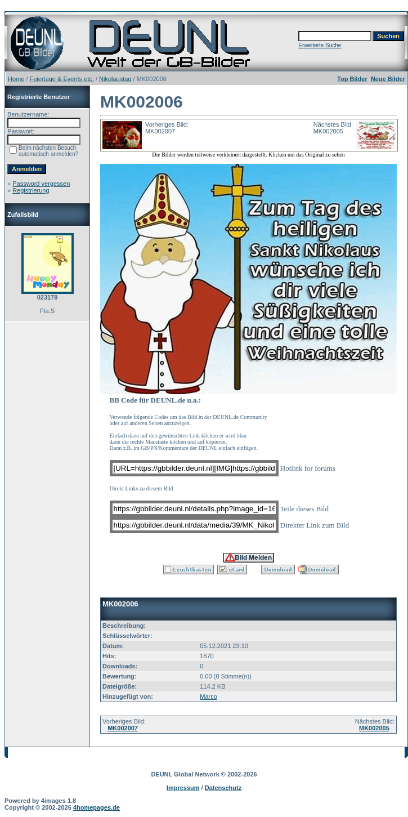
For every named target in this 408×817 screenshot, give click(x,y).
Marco (208, 696)
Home (16, 78)
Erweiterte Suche (319, 45)
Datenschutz (223, 787)
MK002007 (122, 728)
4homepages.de (96, 807)
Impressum (183, 787)
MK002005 (374, 728)
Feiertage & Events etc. (62, 78)
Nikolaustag (115, 78)
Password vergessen (41, 183)
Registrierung (30, 190)
